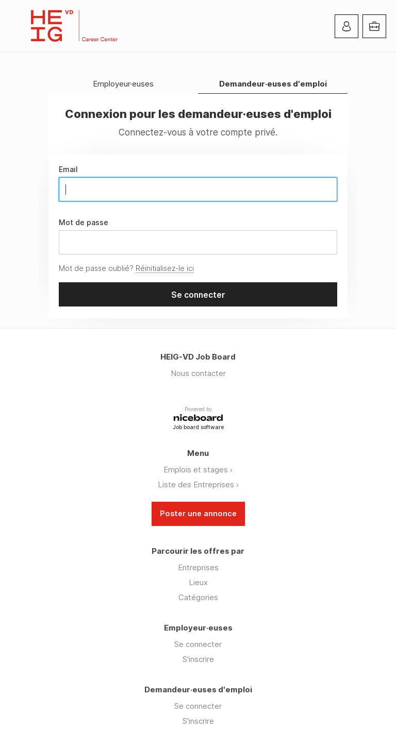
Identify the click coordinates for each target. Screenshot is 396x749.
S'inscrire (198, 659)
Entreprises (198, 567)
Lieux (198, 582)
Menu (18, 25)
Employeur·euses (123, 84)
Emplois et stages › (198, 469)
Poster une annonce (198, 513)
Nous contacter (198, 373)
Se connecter (198, 644)
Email (68, 169)
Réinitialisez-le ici (165, 268)
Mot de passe (83, 222)
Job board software (198, 428)
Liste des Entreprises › (198, 484)
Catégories (198, 597)
